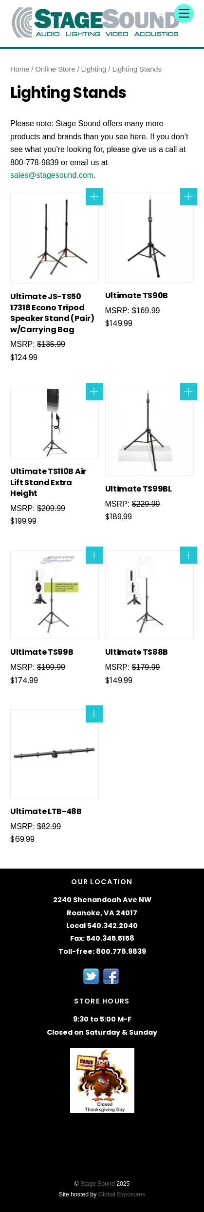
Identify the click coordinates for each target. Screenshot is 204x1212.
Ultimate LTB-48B (46, 811)
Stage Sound (97, 1183)
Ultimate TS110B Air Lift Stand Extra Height (48, 482)
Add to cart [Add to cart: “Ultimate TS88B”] (188, 555)
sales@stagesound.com (51, 175)
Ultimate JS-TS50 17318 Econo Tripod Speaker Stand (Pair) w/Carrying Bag (52, 313)
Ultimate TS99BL (138, 489)
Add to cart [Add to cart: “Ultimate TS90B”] (188, 196)
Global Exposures (122, 1194)
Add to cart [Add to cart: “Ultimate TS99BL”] (188, 391)
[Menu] (184, 13)
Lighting (94, 69)
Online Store (55, 69)
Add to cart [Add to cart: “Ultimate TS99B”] (94, 555)
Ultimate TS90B (136, 295)
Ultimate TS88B (136, 652)
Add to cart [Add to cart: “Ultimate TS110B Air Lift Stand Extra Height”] (94, 391)
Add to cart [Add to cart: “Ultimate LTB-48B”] (94, 713)
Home (19, 69)
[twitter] (91, 975)
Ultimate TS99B (42, 652)
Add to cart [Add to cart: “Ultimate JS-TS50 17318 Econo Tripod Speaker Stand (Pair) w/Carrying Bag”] (94, 196)
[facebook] (111, 975)
